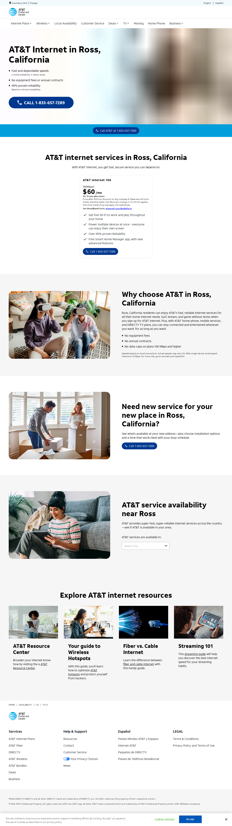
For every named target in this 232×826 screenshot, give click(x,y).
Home (12, 704)
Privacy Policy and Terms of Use (194, 745)
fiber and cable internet (138, 664)
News (67, 765)
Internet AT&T (127, 745)
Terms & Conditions (186, 739)
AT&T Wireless (18, 759)
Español (219, 3)
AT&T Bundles (18, 765)
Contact (68, 745)
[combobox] (141, 546)
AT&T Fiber (16, 745)
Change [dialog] (33, 3)
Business (14, 779)
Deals (12, 772)
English (207, 3)
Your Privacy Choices (80, 759)
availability (25, 704)
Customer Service (75, 752)
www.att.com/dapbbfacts (119, 208)
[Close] (226, 819)
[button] (166, 545)
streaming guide (195, 654)
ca (37, 704)
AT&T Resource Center (30, 666)
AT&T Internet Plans (22, 739)
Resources (70, 739)
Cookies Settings (165, 819)
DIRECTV (14, 752)
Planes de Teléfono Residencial (138, 759)
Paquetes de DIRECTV (132, 752)
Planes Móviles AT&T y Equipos (138, 739)
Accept (190, 819)
